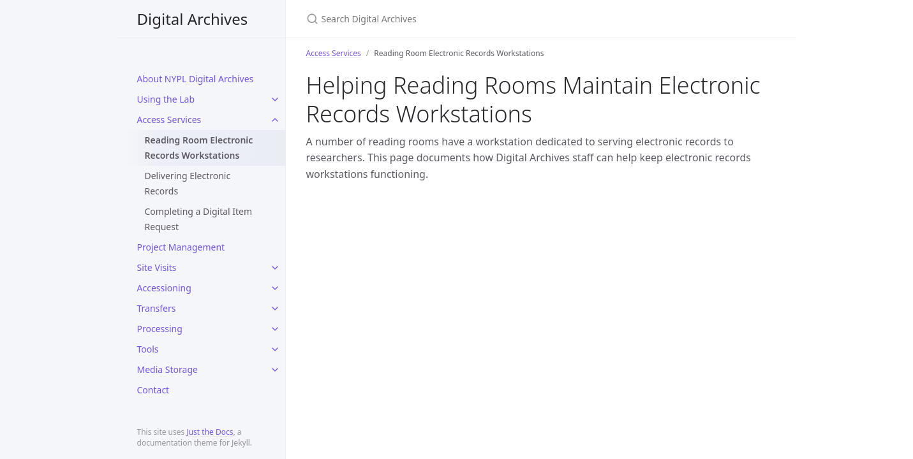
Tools (148, 349)
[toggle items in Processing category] (275, 329)
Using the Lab (166, 99)
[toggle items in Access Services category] (275, 120)
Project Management (181, 247)
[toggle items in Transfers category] (275, 308)
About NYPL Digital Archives (195, 79)
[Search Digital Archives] (457, 19)
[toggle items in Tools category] (275, 349)
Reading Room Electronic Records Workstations (199, 147)
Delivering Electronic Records (188, 183)
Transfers (156, 308)
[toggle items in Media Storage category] (275, 370)
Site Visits (157, 267)
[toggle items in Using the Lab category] (275, 99)
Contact (153, 390)
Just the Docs (209, 431)
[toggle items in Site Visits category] (275, 268)
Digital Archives (192, 18)
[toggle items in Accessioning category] (275, 288)
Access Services (169, 119)
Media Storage (167, 369)
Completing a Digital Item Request (199, 219)
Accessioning (164, 288)
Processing (159, 329)
